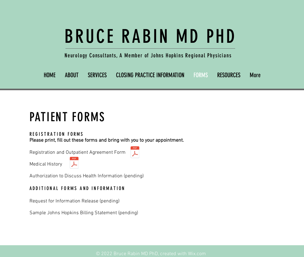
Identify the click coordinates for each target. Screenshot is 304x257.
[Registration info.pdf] (135, 153)
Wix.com (197, 254)
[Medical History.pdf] (74, 163)
